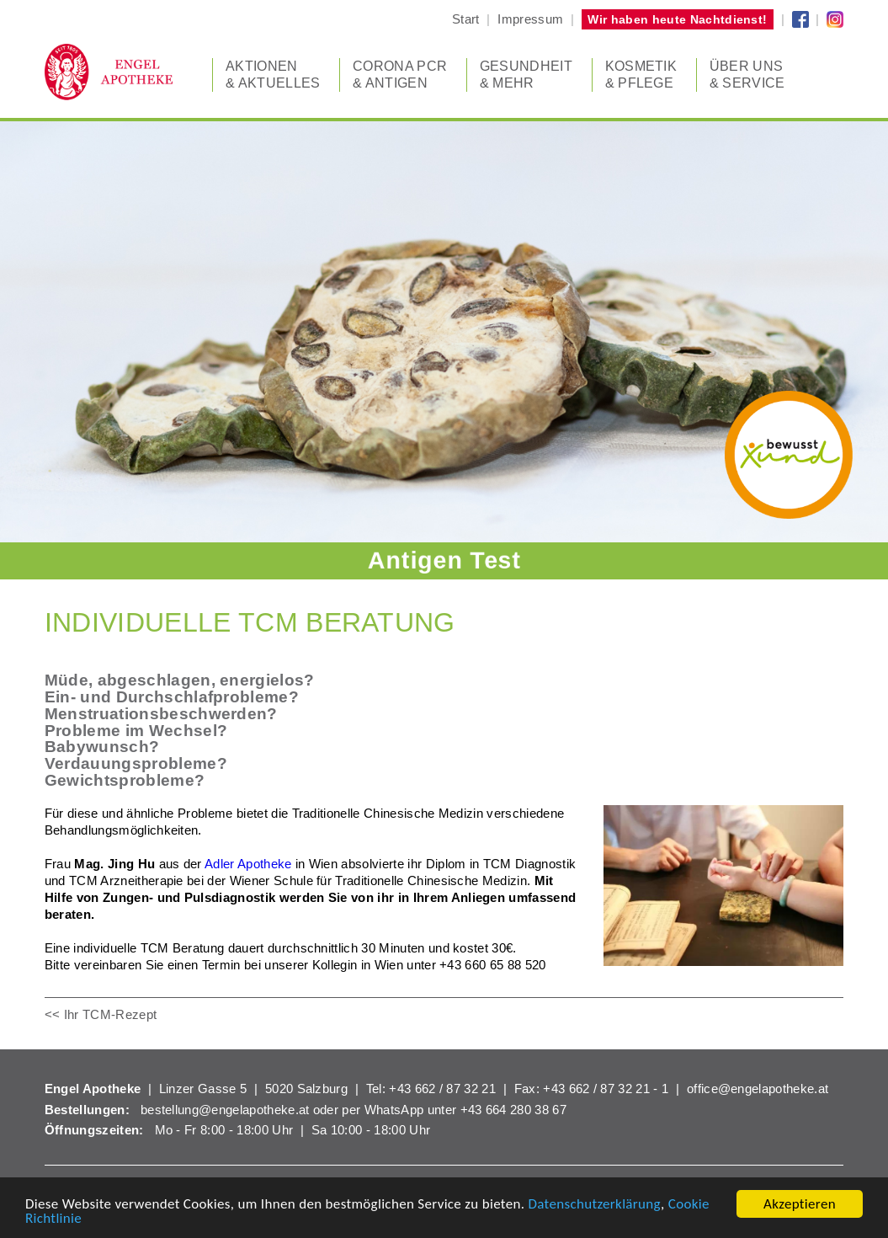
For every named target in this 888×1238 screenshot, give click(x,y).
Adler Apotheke (248, 863)
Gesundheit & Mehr (526, 74)
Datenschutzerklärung (594, 1205)
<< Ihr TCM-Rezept (101, 1014)
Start (466, 19)
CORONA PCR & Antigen (400, 74)
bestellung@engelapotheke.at (225, 1109)
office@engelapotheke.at (757, 1088)
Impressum (530, 19)
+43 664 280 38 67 (513, 1109)
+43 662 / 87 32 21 (442, 1088)
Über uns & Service (747, 74)
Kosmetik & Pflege (641, 74)
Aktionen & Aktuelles (273, 74)
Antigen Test (444, 560)
